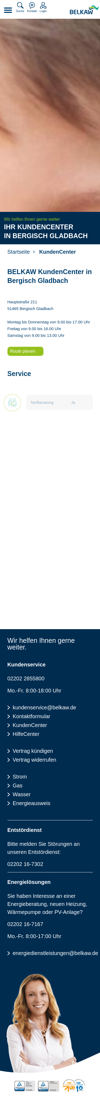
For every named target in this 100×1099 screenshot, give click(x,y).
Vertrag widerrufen (34, 760)
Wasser (22, 794)
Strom (20, 777)
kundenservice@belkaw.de (44, 707)
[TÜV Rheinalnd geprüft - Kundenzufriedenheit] (48, 1086)
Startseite (18, 252)
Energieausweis (31, 803)
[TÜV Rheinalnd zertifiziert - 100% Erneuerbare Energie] (24, 1086)
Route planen (22, 351)
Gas (18, 785)
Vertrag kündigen (33, 751)
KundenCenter (30, 725)
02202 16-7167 (25, 924)
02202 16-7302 (25, 864)
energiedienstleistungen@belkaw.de (53, 953)
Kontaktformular (31, 716)
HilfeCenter (26, 734)
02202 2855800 (26, 678)
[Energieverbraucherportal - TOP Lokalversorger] (74, 1085)
